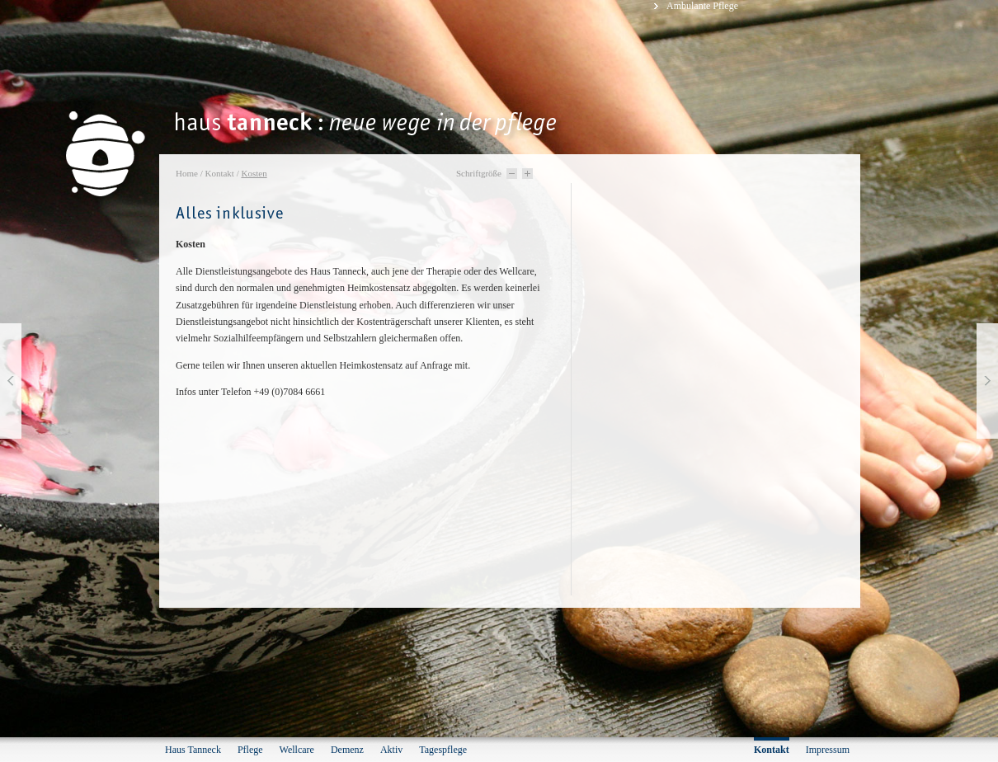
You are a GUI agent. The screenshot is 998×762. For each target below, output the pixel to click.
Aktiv (391, 749)
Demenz (347, 749)
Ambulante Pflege (702, 6)
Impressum (828, 749)
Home (187, 173)
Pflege (250, 749)
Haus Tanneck (193, 749)
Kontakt (219, 173)
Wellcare (297, 749)
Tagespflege (443, 749)
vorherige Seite (10, 381)
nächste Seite (987, 381)
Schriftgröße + (527, 173)
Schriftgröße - (511, 173)
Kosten (253, 173)
